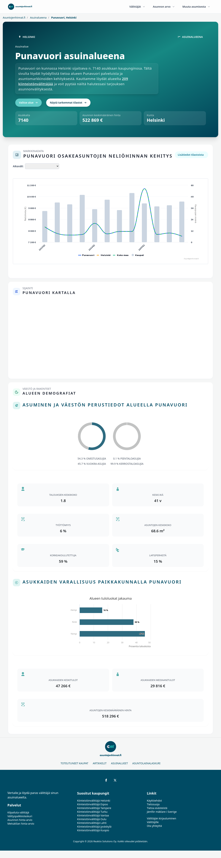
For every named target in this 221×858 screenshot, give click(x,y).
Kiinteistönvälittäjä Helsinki (93, 800)
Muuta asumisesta (196, 6)
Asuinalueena (38, 17)
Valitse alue (28, 102)
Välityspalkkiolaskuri (19, 816)
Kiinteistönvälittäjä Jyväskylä (94, 826)
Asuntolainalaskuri (146, 763)
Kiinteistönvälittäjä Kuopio (93, 830)
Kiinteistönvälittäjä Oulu (91, 819)
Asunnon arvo (164, 6)
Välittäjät (137, 6)
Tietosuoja (153, 804)
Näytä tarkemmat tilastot (68, 102)
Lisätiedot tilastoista (191, 154)
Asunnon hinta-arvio (19, 820)
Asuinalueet (119, 763)
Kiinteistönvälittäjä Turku (92, 811)
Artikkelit (99, 763)
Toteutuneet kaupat (74, 763)
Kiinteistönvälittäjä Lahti (91, 823)
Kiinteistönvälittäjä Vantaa (93, 815)
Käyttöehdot (154, 800)
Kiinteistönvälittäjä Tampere (94, 808)
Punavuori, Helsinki (63, 17)
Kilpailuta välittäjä (18, 812)
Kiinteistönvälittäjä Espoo (92, 804)
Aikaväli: (18, 166)
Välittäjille (153, 822)
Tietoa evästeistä (157, 808)
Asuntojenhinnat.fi (14, 17)
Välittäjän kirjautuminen (161, 818)
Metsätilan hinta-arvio (20, 823)
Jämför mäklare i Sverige (162, 811)
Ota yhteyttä (154, 826)
